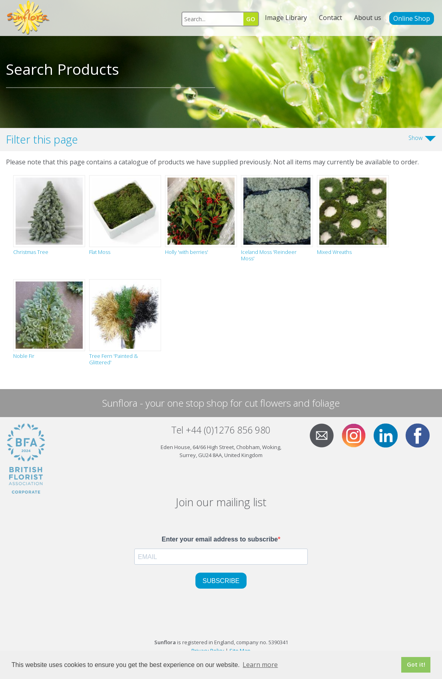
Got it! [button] (416, 664)
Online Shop (411, 18)
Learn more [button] (260, 664)
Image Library (286, 17)
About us (367, 17)
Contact (330, 17)
